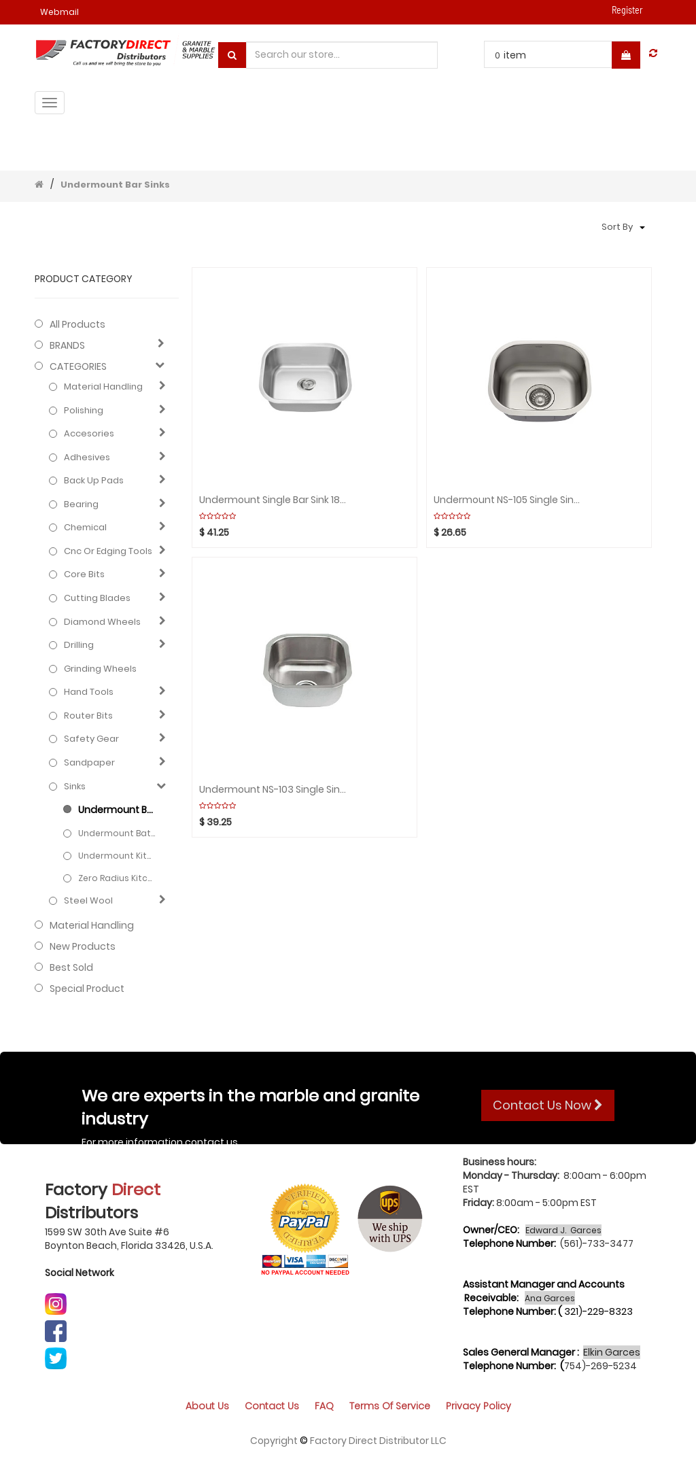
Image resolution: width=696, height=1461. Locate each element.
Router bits (88, 716)
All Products (77, 324)
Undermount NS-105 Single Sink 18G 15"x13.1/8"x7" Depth (507, 500)
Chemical (85, 527)
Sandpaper (89, 763)
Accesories (89, 434)
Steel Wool (88, 901)
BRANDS (67, 345)
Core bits (84, 574)
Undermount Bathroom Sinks (117, 833)
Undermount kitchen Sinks (117, 855)
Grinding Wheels (100, 669)
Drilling (79, 645)
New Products (83, 946)
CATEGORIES (78, 366)
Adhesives (87, 457)
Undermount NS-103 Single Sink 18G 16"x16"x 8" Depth (273, 790)
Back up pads (94, 481)
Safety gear (91, 739)
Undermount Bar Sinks (115, 184)
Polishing (83, 411)
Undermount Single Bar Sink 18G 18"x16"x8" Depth (273, 500)
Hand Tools (89, 692)
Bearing (81, 504)
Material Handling (103, 387)
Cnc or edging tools (108, 551)
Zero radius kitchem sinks (117, 878)
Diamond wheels (102, 622)
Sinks (75, 786)
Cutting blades (97, 598)
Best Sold (71, 967)
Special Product (87, 988)
